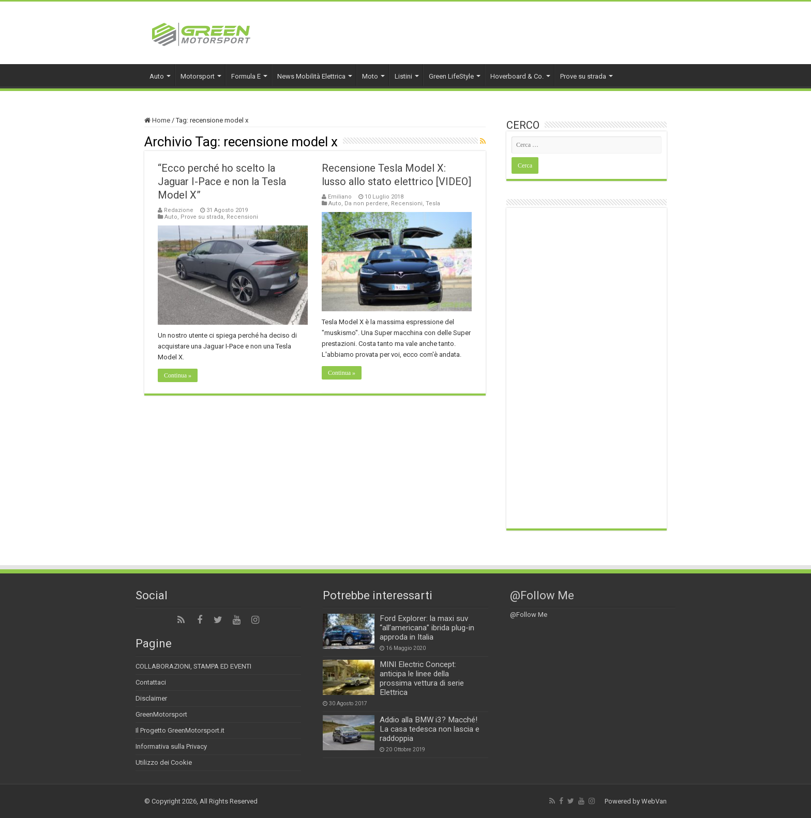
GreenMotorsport (161, 714)
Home (157, 120)
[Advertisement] (587, 368)
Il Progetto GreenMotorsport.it (180, 730)
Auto (156, 76)
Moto (370, 76)
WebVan (654, 801)
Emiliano (340, 196)
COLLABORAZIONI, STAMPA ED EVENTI (193, 666)
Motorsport (198, 76)
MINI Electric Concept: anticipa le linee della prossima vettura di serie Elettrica (422, 678)
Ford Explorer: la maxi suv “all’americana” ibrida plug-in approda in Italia (427, 628)
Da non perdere (366, 203)
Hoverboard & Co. (517, 76)
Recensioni (242, 217)
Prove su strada (583, 76)
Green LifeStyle (451, 76)
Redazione (178, 210)
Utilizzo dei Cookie (164, 762)
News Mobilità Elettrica (311, 76)
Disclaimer (151, 698)
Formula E (246, 76)
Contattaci (151, 682)
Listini (403, 76)
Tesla (433, 203)
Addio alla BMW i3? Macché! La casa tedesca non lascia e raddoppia (429, 729)
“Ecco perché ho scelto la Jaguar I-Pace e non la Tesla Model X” (222, 181)
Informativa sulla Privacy (171, 746)
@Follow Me (542, 595)
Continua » (177, 375)
